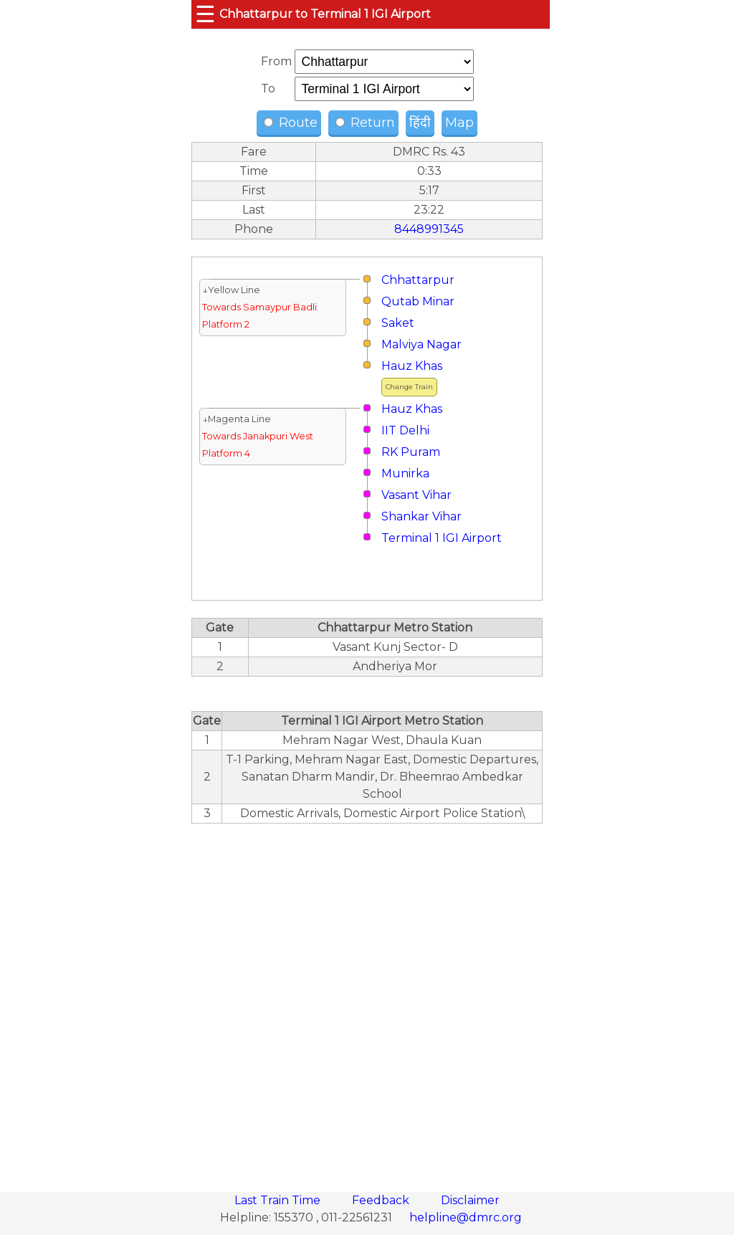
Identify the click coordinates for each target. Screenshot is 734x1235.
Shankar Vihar (421, 516)
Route (291, 122)
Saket (397, 323)
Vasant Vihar (416, 495)
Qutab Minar (417, 301)
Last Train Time (278, 1200)
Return (365, 122)
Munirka (405, 473)
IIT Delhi (405, 430)
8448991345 (429, 229)
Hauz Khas (411, 366)
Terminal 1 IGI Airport (441, 538)
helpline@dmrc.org (465, 1217)
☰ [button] (205, 14)
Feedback (382, 1200)
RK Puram (410, 452)
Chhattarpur (417, 280)
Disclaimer (470, 1200)
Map (459, 122)
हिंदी (420, 122)
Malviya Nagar (421, 344)
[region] (367, 1000)
